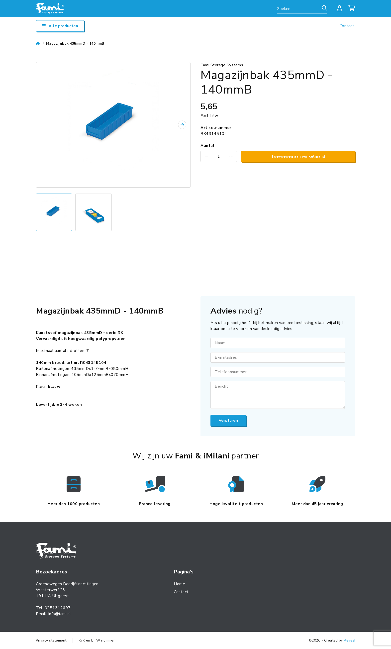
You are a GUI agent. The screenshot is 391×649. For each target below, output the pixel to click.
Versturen (228, 420)
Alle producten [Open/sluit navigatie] (60, 26)
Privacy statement (51, 640)
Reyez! (349, 640)
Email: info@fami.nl (53, 614)
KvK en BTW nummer (97, 640)
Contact (347, 26)
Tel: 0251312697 (53, 608)
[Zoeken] (324, 8)
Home (179, 584)
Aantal (207, 145)
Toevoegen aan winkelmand (298, 156)
